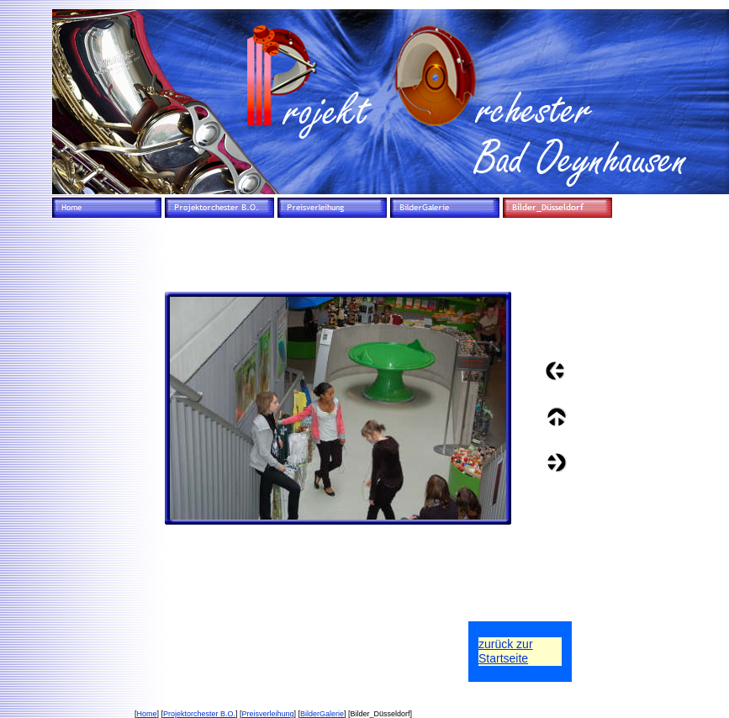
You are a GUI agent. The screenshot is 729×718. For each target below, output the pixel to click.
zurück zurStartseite (505, 651)
